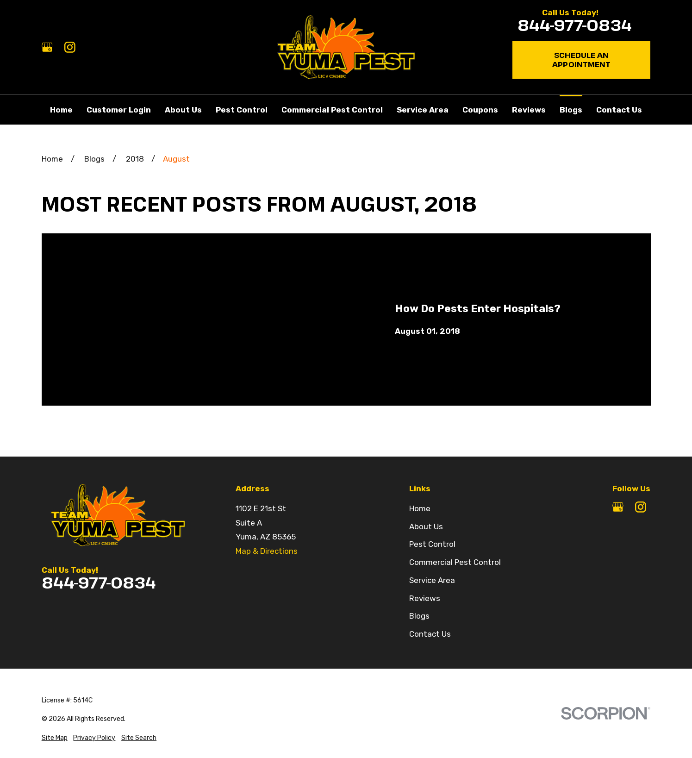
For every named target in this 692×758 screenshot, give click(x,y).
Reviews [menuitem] (529, 109)
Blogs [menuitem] (571, 109)
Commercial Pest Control (455, 562)
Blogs (419, 615)
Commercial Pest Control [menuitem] (332, 109)
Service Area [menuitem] (423, 109)
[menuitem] (55, 738)
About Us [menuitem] (183, 109)
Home (419, 508)
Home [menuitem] (61, 109)
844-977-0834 (574, 25)
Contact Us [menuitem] (619, 109)
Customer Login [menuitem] (119, 109)
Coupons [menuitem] (480, 109)
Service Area (432, 580)
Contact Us (430, 634)
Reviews (424, 598)
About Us (426, 526)
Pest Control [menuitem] (242, 109)
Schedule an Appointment (581, 59)
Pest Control (432, 544)
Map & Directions (267, 551)
